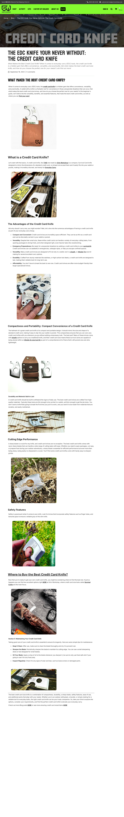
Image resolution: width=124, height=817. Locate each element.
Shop (14, 9)
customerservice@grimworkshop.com (111, 2)
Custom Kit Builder (41, 9)
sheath (72, 252)
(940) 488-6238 (93, 2)
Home (6, 18)
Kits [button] (29, 9)
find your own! (24, 96)
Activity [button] (22, 9)
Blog (63, 8)
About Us (55, 9)
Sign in (105, 8)
